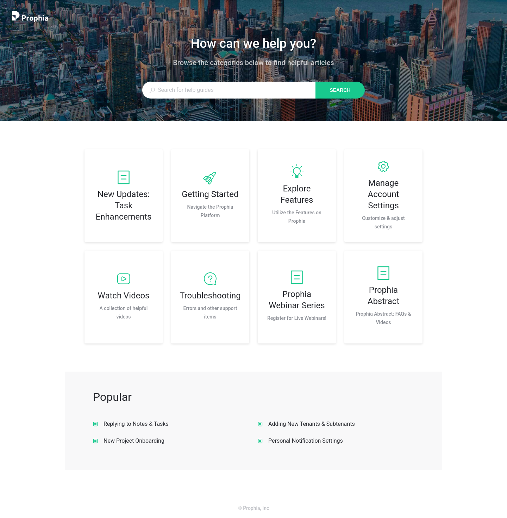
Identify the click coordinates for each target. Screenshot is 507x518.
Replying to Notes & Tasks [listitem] (131, 424)
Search (340, 90)
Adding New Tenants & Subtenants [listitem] (306, 424)
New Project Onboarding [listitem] (128, 440)
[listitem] (123, 195)
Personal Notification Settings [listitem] (300, 440)
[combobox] (228, 90)
